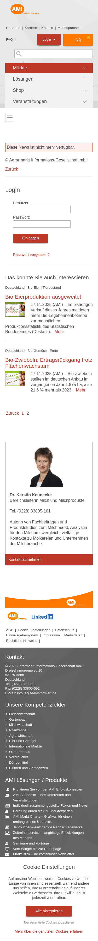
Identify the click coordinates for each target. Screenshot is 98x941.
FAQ (9, 39)
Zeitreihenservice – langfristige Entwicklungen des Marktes (46, 835)
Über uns (13, 28)
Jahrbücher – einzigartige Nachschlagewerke (46, 827)
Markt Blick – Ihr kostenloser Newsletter (41, 854)
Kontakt (47, 28)
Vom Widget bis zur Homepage (35, 849)
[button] (49, 68)
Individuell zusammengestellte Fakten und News (48, 806)
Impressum (51, 635)
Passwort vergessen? (31, 254)
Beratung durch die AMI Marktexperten (41, 811)
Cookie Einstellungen (34, 630)
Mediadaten (73, 635)
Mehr (58, 331)
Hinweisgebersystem (22, 635)
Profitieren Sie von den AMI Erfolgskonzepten (46, 789)
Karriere (31, 28)
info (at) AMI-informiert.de (36, 693)
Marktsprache (68, 28)
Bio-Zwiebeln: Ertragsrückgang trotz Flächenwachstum (49, 363)
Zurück (11, 169)
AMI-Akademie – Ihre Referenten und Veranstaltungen (40, 797)
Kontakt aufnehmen (25, 559)
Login (49, 39)
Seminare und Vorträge (29, 843)
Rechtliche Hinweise (21, 641)
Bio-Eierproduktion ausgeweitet (43, 297)
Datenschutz (64, 630)
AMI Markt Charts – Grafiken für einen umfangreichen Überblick (40, 819)
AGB (9, 630)
